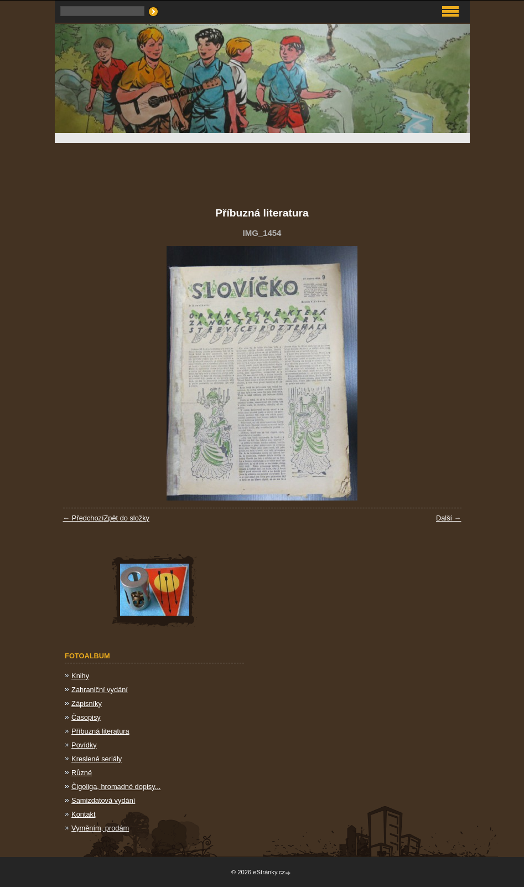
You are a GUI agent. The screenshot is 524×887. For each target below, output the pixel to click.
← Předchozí (83, 518)
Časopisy (86, 717)
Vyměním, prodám (100, 828)
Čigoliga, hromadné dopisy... (115, 786)
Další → (448, 518)
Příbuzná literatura (100, 731)
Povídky (84, 745)
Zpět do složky (126, 518)
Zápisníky (86, 703)
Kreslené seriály (96, 759)
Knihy (80, 676)
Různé (81, 773)
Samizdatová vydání (103, 800)
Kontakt (83, 814)
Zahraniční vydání (99, 689)
